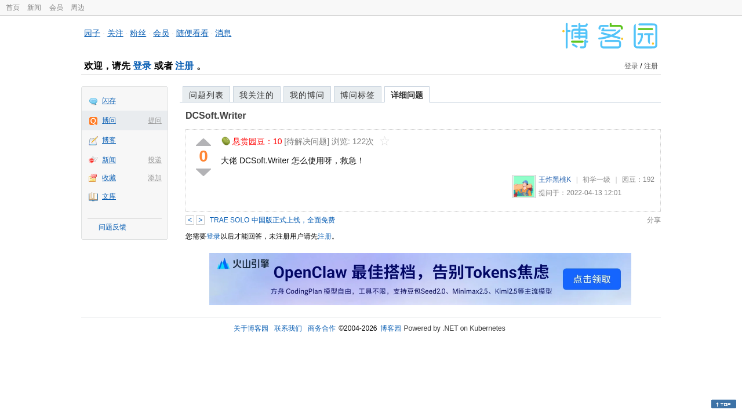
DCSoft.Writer (216, 115)
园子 (92, 33)
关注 (115, 33)
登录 (142, 66)
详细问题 (407, 95)
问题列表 (206, 95)
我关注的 (256, 95)
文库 (109, 196)
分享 (654, 220)
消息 (223, 33)
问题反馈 (112, 227)
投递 (155, 160)
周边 (78, 7)
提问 (155, 120)
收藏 (109, 178)
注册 (184, 66)
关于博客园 (251, 328)
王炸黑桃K (555, 179)
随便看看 (192, 33)
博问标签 (357, 95)
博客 (109, 140)
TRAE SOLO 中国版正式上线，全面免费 (272, 220)
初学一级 (596, 179)
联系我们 (288, 328)
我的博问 (307, 95)
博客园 (390, 328)
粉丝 (138, 33)
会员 (56, 7)
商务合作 (322, 328)
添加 (155, 178)
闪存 (109, 101)
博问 (109, 120)
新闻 (34, 7)
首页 (13, 7)
